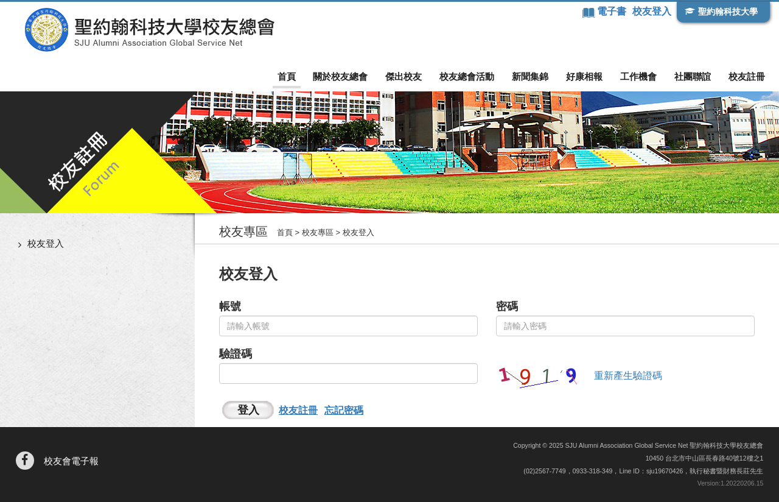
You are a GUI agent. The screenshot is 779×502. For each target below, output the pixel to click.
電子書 (613, 11)
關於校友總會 (340, 76)
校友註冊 (746, 76)
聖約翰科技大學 (728, 11)
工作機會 (638, 76)
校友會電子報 (71, 460)
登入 (248, 410)
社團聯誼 (692, 76)
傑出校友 (403, 76)
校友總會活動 (466, 76)
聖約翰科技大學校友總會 (149, 30)
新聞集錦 (530, 76)
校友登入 (651, 11)
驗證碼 (235, 354)
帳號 (230, 306)
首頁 (287, 76)
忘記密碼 (343, 410)
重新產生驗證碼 (628, 375)
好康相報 (584, 76)
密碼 (507, 306)
